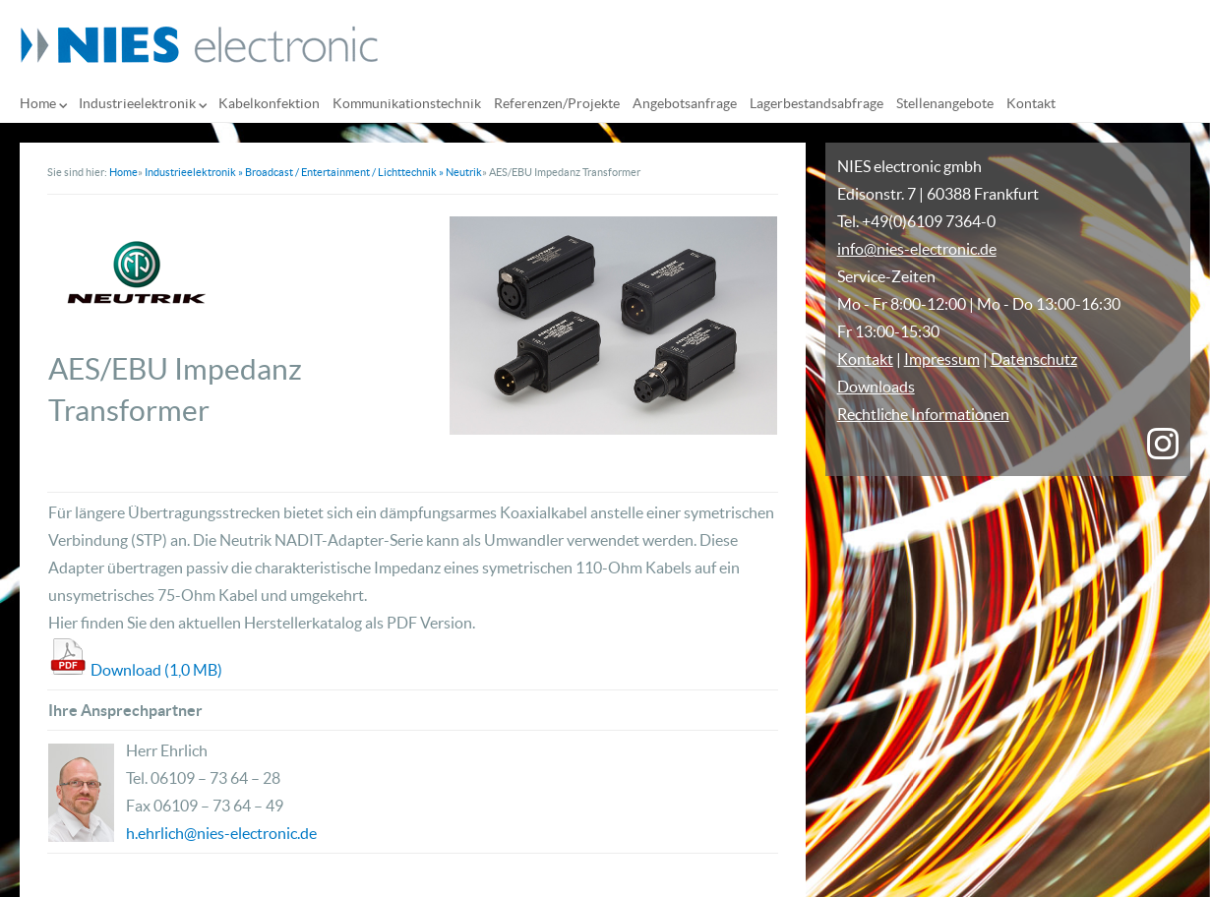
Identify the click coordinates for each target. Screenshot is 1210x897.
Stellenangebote (945, 103)
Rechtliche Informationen (923, 414)
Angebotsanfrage (685, 103)
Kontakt (1031, 103)
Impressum (942, 359)
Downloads (876, 386)
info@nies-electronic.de (917, 249)
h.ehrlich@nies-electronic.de (221, 833)
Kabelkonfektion (269, 103)
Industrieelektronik (137, 103)
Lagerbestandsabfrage (816, 103)
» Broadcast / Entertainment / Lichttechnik (337, 172)
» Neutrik (460, 172)
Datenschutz (1034, 359)
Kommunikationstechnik (407, 103)
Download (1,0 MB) (156, 670)
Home (38, 103)
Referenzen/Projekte (557, 103)
